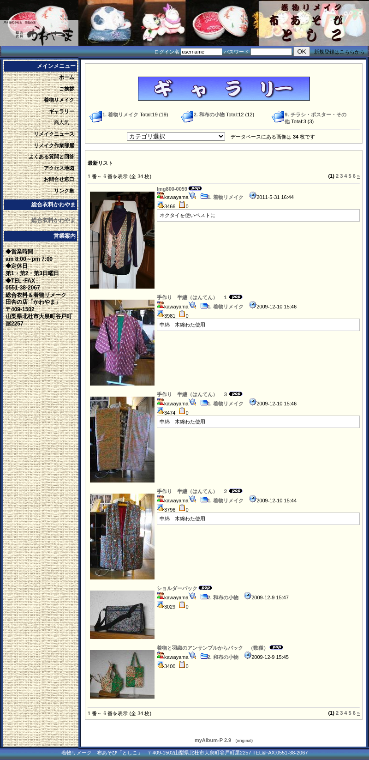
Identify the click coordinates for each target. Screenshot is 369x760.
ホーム (66, 77)
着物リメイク (59, 100)
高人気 (61, 122)
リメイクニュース (54, 134)
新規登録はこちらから (339, 51)
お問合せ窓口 (59, 179)
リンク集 (64, 190)
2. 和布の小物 (219, 597)
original (244, 740)
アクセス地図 (59, 168)
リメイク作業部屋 (54, 145)
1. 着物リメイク (222, 197)
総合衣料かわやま (53, 220)
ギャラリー (61, 111)
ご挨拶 (66, 88)
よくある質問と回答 (51, 156)
